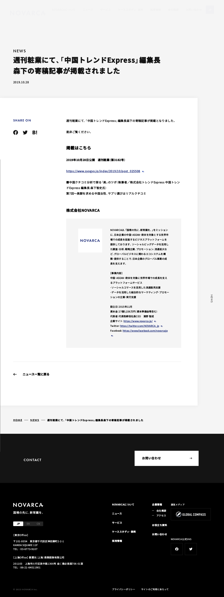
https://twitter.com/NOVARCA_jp (139, 325)
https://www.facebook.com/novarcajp (145, 330)
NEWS (34, 420)
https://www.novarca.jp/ (138, 321)
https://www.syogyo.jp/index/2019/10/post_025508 (103, 171)
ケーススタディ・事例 (130, 10)
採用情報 (155, 10)
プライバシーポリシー (123, 589)
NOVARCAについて (63, 10)
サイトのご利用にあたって (155, 589)
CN (38, 523)
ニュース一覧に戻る (36, 374)
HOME (17, 420)
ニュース (88, 10)
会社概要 (173, 10)
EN (28, 523)
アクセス (161, 515)
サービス (105, 10)
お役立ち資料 (159, 525)
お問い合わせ (194, 10)
